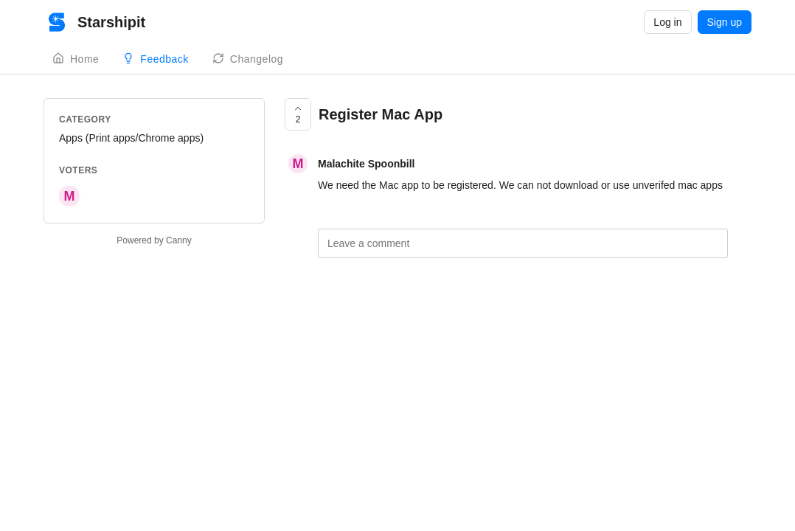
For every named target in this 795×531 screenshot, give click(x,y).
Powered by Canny (154, 240)
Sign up (724, 22)
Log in (667, 22)
